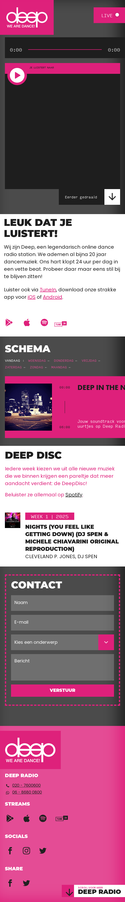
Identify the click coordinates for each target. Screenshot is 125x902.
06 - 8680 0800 (27, 793)
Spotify (73, 495)
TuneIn (48, 290)
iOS (32, 297)
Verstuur (62, 690)
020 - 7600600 (26, 786)
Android (52, 297)
